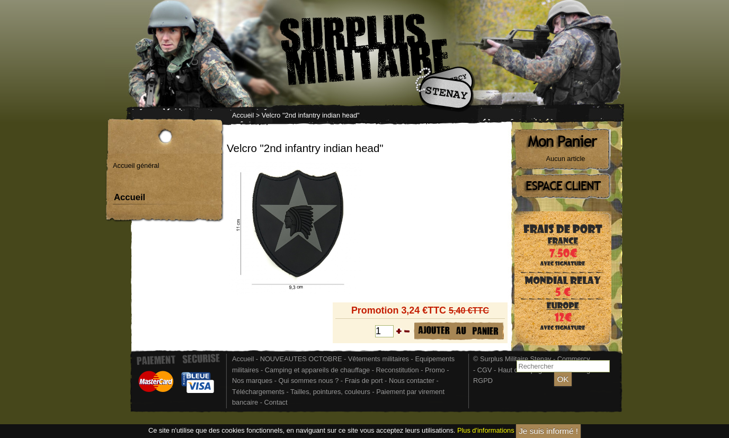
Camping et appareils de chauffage (317, 370)
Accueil (243, 115)
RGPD (483, 381)
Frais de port (365, 381)
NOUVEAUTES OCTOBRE (301, 359)
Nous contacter (411, 381)
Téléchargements (258, 392)
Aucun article (565, 159)
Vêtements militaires (378, 359)
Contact (275, 402)
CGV (484, 370)
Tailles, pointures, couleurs (330, 392)
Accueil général (136, 165)
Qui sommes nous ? (309, 381)
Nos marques (252, 381)
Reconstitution (397, 370)
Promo (436, 370)
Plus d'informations (485, 430)
